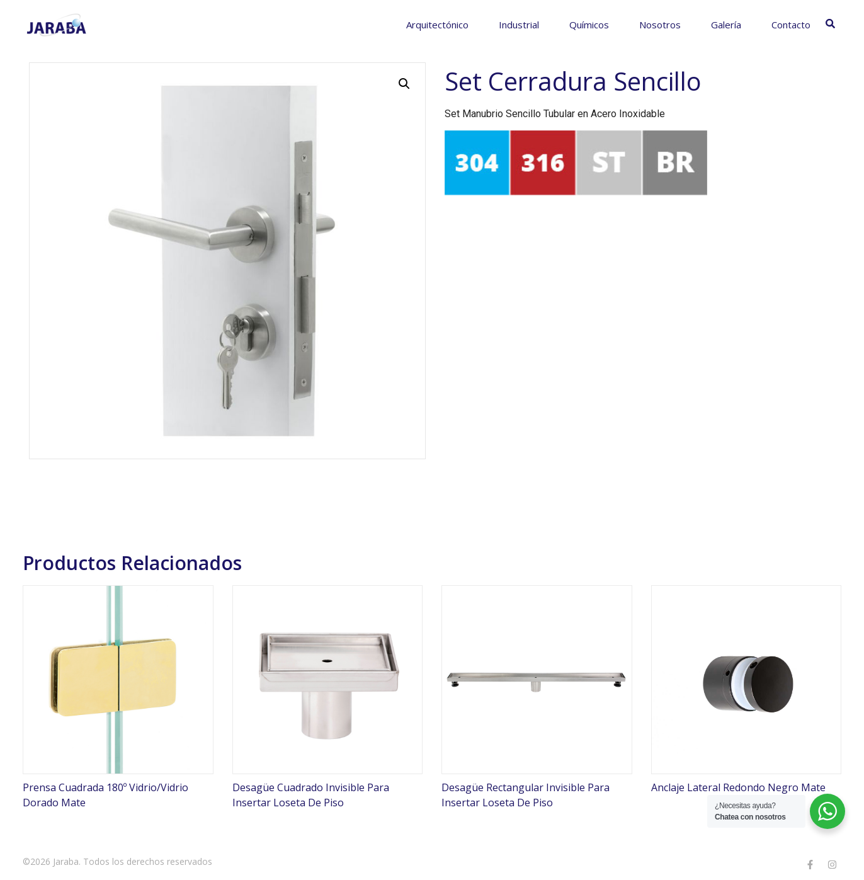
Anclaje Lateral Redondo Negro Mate (738, 787)
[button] (404, 83)
